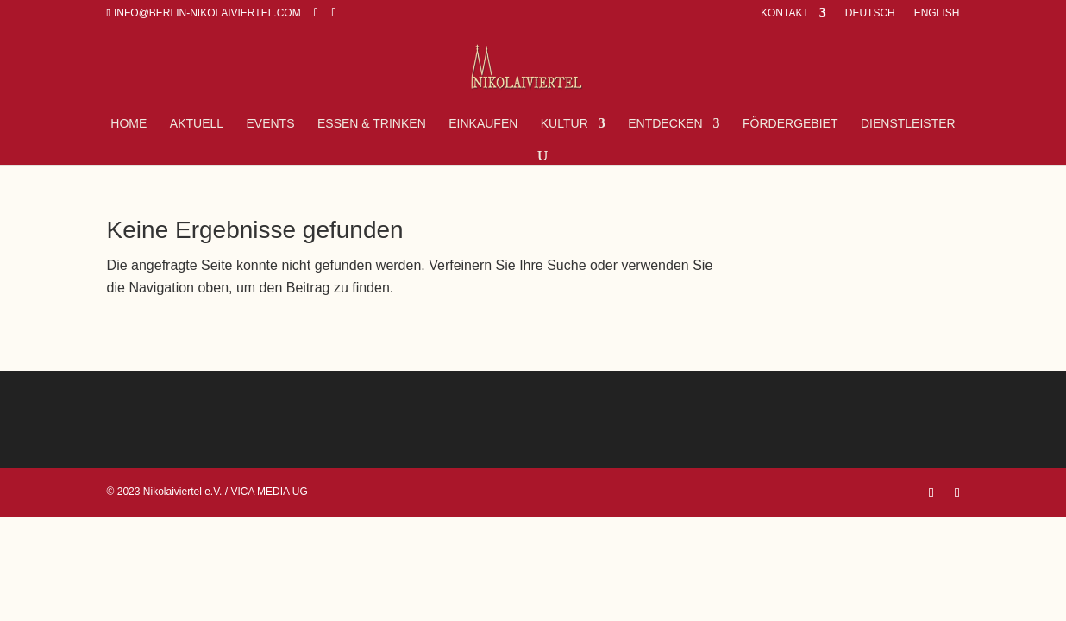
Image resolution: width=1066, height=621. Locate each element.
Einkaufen (482, 123)
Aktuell (196, 123)
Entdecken (665, 123)
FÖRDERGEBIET (790, 123)
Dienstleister (908, 123)
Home (128, 123)
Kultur (564, 123)
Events (271, 123)
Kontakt (785, 13)
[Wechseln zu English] (935, 17)
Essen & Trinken (371, 123)
